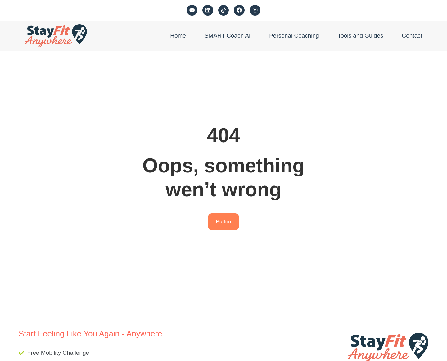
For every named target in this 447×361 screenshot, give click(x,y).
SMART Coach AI (228, 35)
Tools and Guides (360, 35)
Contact (412, 35)
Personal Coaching (294, 35)
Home (178, 35)
